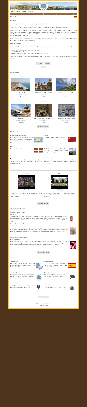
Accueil (14, 14)
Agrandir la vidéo (26, 189)
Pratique (22, 14)
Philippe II (18, 27)
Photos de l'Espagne (48, 272)
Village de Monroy (21, 118)
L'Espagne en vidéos (14, 283)
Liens (64, 14)
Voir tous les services (43, 297)
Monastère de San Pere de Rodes (66, 92)
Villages (21, 101)
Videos (47, 14)
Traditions (27, 173)
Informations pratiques (48, 261)
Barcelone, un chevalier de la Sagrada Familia (43, 118)
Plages (21, 76)
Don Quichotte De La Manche (17, 223)
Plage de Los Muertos (20, 92)
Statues (43, 101)
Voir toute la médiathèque (43, 252)
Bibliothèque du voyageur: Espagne (19, 237)
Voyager (73, 14)
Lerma (24, 33)
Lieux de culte (66, 76)
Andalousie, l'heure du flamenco (18, 212)
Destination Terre (15, 11)
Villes (60, 173)
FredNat (44, 96)
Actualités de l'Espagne (15, 272)
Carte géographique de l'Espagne (18, 135)
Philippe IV (13, 51)
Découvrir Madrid (59, 190)
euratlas (44, 122)
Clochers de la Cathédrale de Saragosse (43, 92)
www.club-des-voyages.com (45, 303)
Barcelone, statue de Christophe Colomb (66, 118)
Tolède (42, 56)
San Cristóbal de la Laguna (51, 146)
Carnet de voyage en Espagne (43, 76)
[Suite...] (18, 196)
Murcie (46, 135)
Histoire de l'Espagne (49, 157)
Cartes (30, 14)
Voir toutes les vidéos (43, 203)
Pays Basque (14, 146)
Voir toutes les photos (43, 126)
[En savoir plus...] (51, 152)
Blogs (56, 14)
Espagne (30, 11)
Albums (39, 14)
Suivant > (47, 63)
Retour (43, 67)
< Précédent (39, 63)
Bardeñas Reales (15, 157)
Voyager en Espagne (48, 283)
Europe (24, 11)
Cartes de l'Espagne (14, 261)
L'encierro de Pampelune (26, 190)
